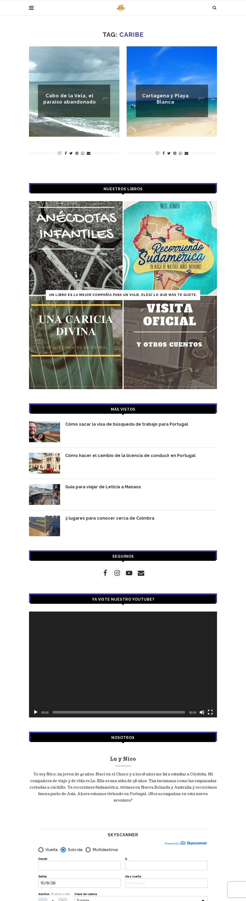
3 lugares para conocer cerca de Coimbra (109, 518)
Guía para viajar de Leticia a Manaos (103, 486)
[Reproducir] (35, 712)
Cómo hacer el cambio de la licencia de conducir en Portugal (130, 455)
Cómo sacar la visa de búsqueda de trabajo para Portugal (126, 424)
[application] (123, 664)
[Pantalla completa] (210, 712)
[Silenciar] (202, 712)
